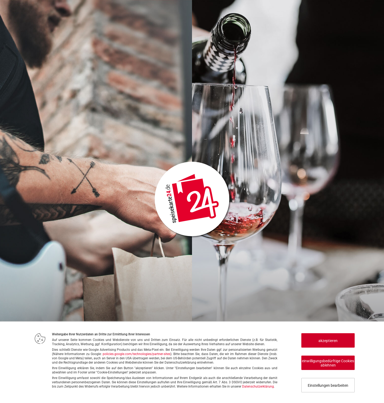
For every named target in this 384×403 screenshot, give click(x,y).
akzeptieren (328, 341)
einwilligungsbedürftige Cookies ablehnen (328, 363)
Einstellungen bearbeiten (328, 385)
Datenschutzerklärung (258, 386)
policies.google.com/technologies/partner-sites (136, 354)
